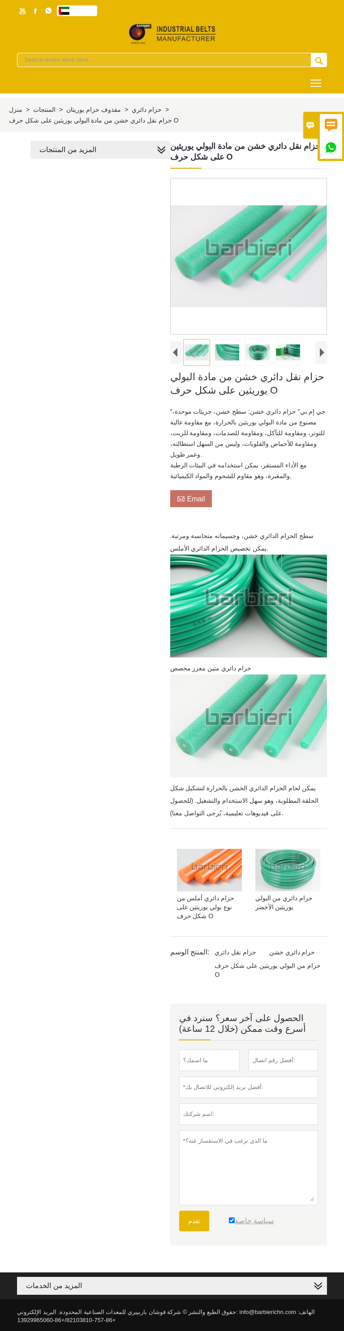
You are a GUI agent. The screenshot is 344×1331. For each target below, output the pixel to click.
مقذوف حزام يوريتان (93, 109)
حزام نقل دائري (236, 952)
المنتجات (44, 109)
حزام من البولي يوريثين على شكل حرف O (268, 970)
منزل (15, 109)
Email (191, 498)
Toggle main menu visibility (316, 80)
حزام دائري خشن (292, 952)
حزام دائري (147, 109)
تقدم (194, 1221)
